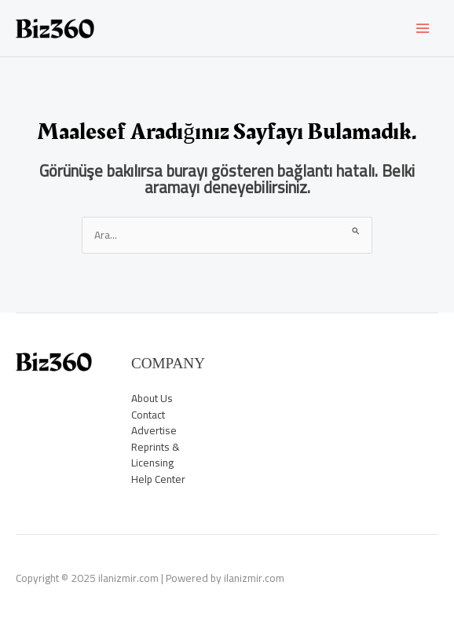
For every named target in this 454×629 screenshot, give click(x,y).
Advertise (154, 430)
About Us (152, 398)
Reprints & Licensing (155, 455)
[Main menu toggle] (423, 29)
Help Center (158, 479)
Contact (148, 414)
